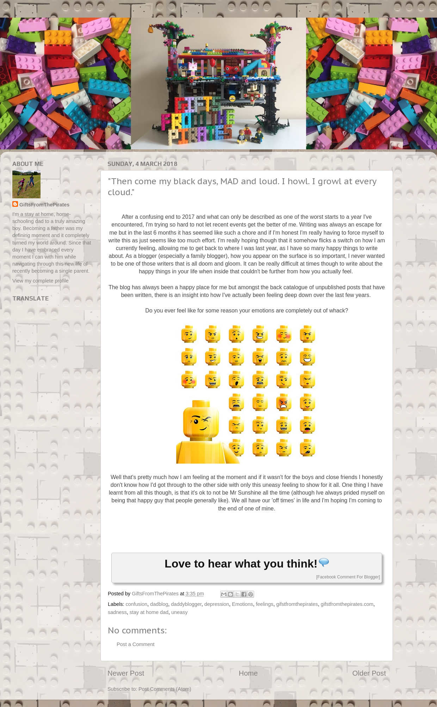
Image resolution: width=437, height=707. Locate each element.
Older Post (369, 673)
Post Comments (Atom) (165, 689)
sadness (117, 612)
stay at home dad (149, 612)
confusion (136, 604)
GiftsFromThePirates (44, 204)
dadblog (159, 604)
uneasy (179, 612)
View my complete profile (40, 281)
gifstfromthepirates (297, 604)
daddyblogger (186, 604)
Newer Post (125, 673)
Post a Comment (135, 644)
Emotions (242, 604)
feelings (264, 604)
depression (216, 604)
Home (248, 673)
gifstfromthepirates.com (347, 604)
